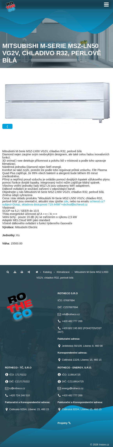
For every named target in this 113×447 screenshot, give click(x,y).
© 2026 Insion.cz (99, 444)
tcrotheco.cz (17, 388)
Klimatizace (63, 272)
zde (66, 201)
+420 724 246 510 (19, 395)
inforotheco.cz (71, 314)
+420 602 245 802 (72, 328)
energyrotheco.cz (72, 388)
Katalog (47, 272)
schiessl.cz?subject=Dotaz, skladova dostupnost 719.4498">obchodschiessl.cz (53, 203)
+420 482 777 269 (72, 321)
